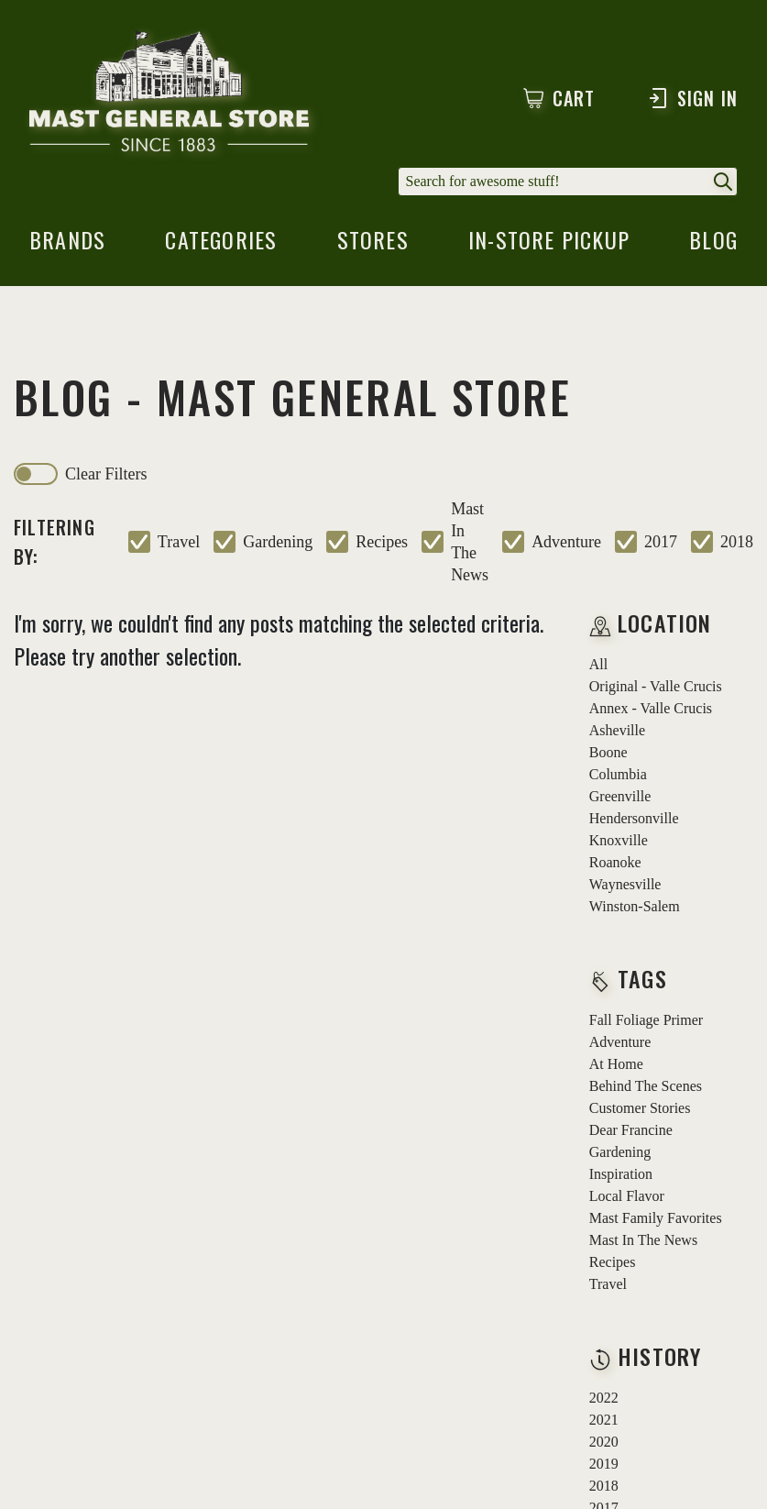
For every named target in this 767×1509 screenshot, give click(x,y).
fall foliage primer (646, 1020)
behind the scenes (645, 1086)
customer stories (640, 1108)
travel (179, 542)
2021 (604, 1419)
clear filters (106, 474)
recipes (382, 542)
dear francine (631, 1130)
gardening (277, 542)
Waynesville (625, 884)
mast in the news (469, 542)
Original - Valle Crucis (655, 686)
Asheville (617, 730)
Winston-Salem (634, 906)
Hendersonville (634, 818)
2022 (604, 1397)
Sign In (692, 98)
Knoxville (618, 840)
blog (713, 245)
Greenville (620, 796)
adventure (566, 542)
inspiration (620, 1174)
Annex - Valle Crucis (650, 708)
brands (67, 245)
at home (616, 1064)
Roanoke (615, 862)
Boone (608, 752)
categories (221, 245)
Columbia (618, 774)
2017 (660, 542)
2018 (736, 542)
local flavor (626, 1196)
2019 (604, 1463)
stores (373, 245)
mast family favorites (655, 1218)
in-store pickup (549, 245)
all (598, 664)
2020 (604, 1441)
